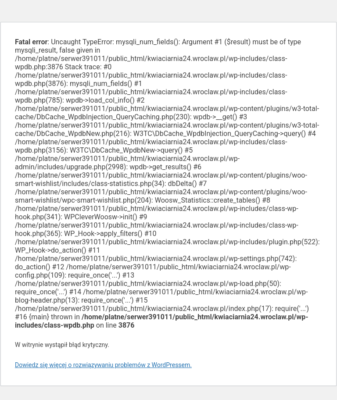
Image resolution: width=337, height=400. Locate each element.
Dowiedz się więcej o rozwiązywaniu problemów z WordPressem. (103, 364)
